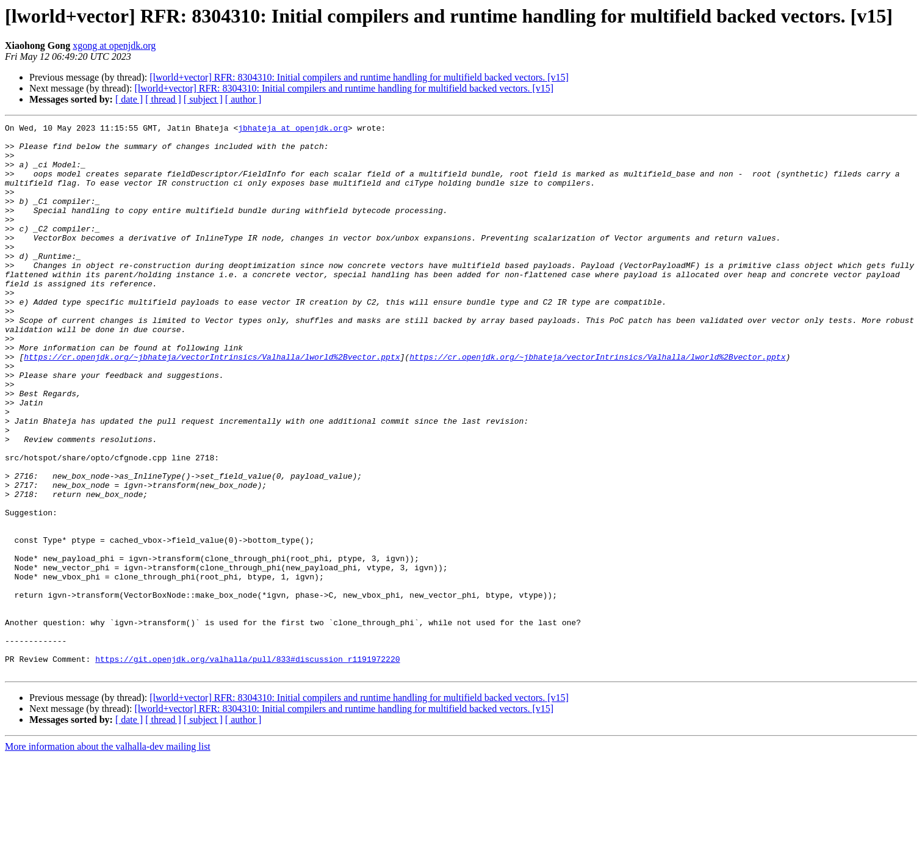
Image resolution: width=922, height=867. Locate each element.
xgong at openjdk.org (114, 45)
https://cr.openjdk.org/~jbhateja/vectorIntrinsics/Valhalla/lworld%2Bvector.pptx (212, 404)
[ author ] (243, 99)
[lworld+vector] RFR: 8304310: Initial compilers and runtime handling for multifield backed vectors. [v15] (359, 77)
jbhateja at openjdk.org (292, 129)
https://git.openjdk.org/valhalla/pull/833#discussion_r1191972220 (247, 766)
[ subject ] (203, 99)
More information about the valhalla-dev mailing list (108, 856)
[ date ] (129, 99)
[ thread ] (163, 99)
